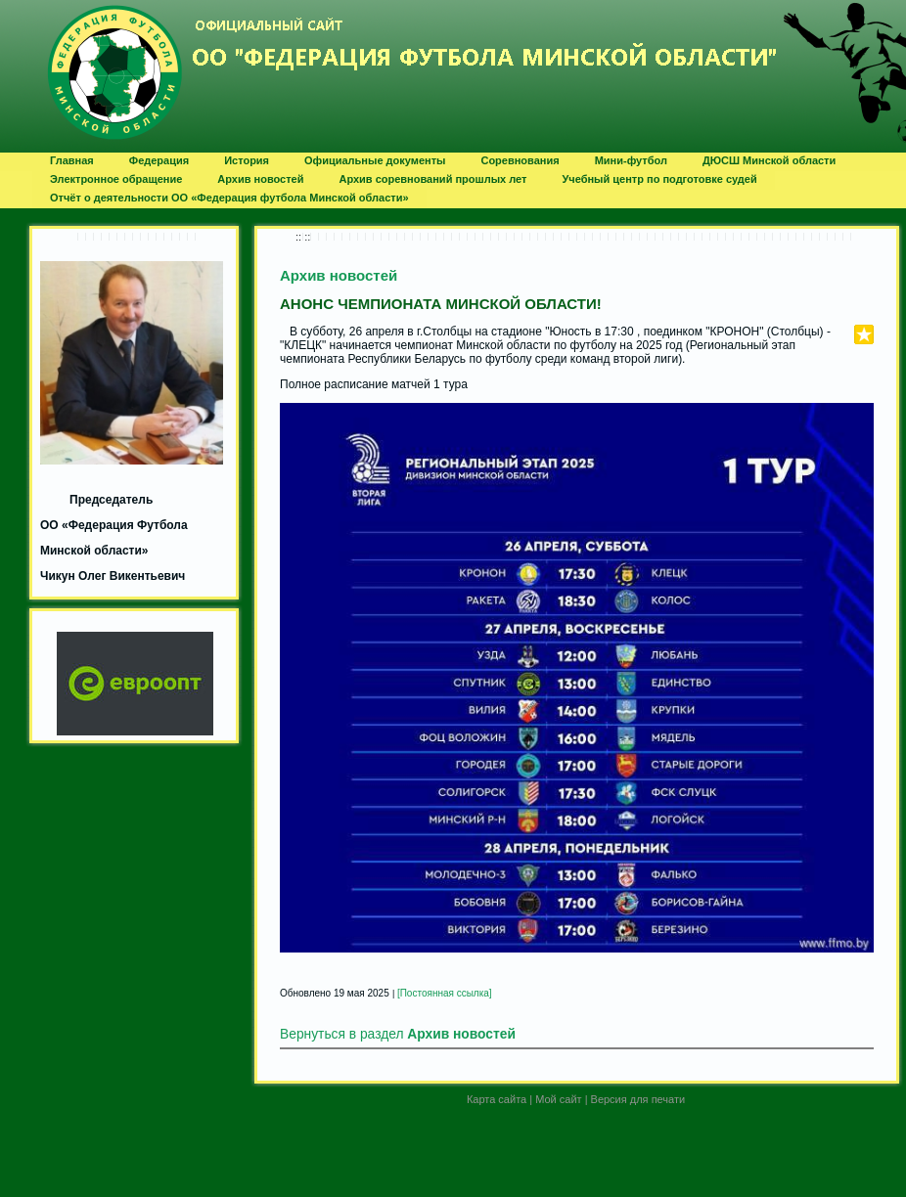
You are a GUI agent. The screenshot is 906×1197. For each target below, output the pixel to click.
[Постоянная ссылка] (444, 993)
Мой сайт (558, 1099)
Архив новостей (338, 275)
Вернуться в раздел (398, 1034)
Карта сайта (496, 1099)
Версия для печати (638, 1099)
